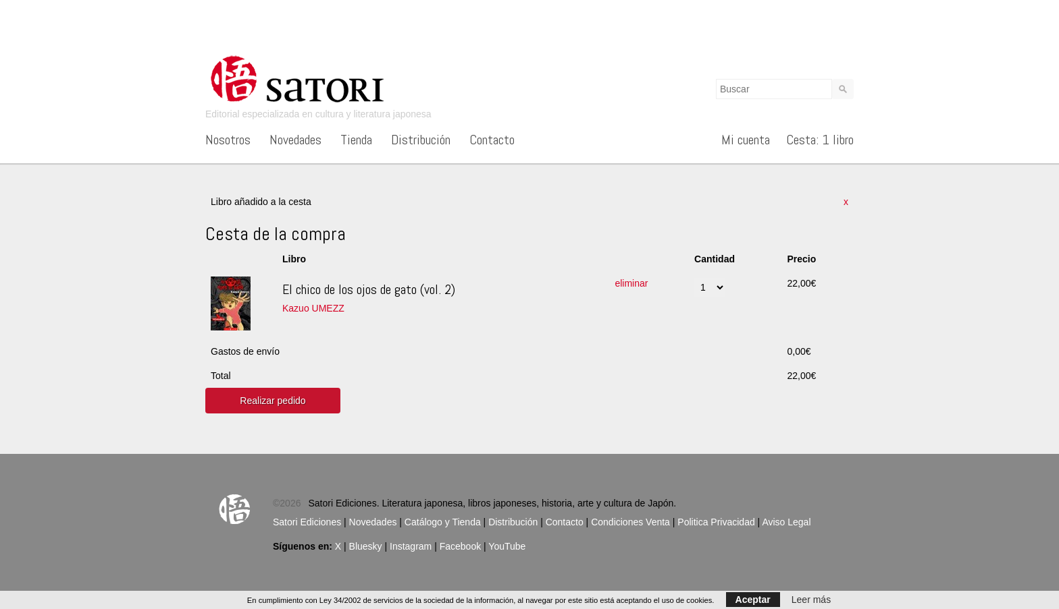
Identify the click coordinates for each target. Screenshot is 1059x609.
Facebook (460, 546)
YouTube (506, 546)
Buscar (843, 89)
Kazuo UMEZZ (313, 308)
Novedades (295, 139)
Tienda (356, 139)
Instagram (411, 546)
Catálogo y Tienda (443, 522)
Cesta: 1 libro (820, 139)
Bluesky (365, 546)
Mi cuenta (745, 139)
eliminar (631, 283)
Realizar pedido (272, 400)
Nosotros (228, 139)
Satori (306, 77)
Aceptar (753, 599)
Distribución (420, 139)
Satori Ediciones (307, 522)
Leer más (811, 599)
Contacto (492, 139)
